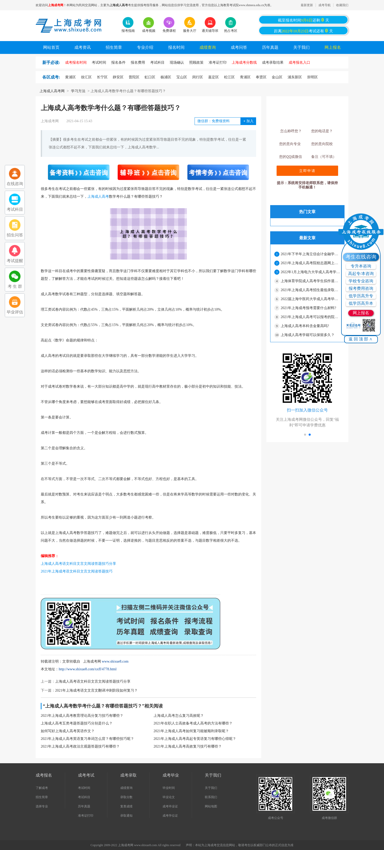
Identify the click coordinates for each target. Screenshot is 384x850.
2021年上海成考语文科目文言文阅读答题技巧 (77, 571)
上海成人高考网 (52, 91)
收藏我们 (342, 5)
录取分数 (126, 797)
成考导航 (324, 5)
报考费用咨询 (361, 288)
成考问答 (239, 47)
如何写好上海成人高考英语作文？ (68, 731)
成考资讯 (82, 47)
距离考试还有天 (303, 30)
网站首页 (51, 47)
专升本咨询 (361, 266)
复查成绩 (126, 806)
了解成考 (42, 788)
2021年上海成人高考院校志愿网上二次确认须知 (310, 263)
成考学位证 (170, 815)
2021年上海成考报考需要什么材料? (308, 308)
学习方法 (78, 91)
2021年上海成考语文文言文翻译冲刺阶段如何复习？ (96, 690)
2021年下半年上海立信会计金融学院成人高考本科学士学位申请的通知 (310, 254)
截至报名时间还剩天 (303, 20)
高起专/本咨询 (361, 273)
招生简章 (114, 47)
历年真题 (270, 47)
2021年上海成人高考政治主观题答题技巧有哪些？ (80, 746)
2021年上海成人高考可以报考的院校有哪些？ (310, 317)
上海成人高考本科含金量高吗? (305, 326)
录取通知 (126, 815)
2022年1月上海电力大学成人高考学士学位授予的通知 (310, 272)
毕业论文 (169, 797)
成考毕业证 (170, 806)
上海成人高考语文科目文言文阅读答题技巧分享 (78, 564)
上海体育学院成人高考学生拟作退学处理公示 (310, 281)
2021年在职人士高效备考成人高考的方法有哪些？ (193, 723)
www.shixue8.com (115, 661)
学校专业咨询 (361, 281)
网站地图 (211, 806)
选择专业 (42, 806)
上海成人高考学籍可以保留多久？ (308, 335)
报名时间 (176, 47)
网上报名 (333, 47)
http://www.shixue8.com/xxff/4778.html (88, 669)
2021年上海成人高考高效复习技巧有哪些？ (188, 746)
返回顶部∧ (361, 339)
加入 (248, 121)
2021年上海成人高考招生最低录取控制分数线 (310, 290)
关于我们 (301, 47)
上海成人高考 (98, 196)
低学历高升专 (361, 296)
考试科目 (84, 797)
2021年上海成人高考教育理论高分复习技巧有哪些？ (82, 716)
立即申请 (307, 171)
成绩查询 (207, 47)
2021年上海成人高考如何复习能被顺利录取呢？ (191, 731)
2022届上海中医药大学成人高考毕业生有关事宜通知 (310, 299)
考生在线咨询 (361, 257)
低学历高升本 (361, 303)
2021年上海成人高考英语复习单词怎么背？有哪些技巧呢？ (87, 739)
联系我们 (211, 797)
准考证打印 (85, 815)
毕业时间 (169, 788)
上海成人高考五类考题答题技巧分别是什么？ (77, 723)
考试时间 (84, 788)
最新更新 (307, 5)
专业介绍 (145, 47)
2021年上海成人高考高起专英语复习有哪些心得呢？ (195, 739)
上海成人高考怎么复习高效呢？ (179, 716)
